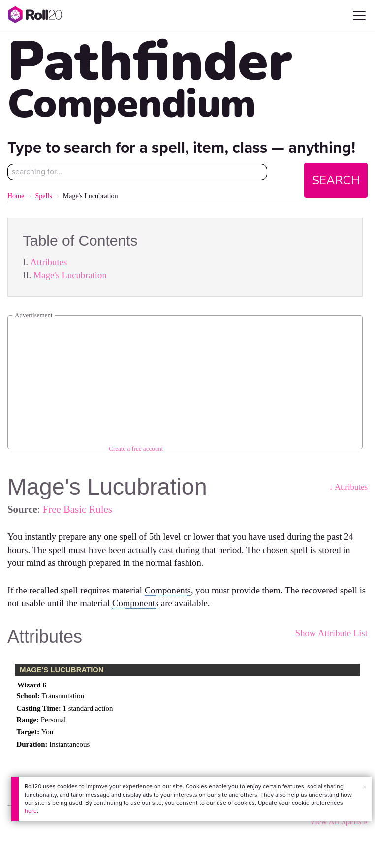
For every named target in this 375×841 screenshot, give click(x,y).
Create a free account (136, 448)
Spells (43, 196)
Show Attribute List (331, 633)
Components (168, 590)
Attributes (49, 262)
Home (15, 196)
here (31, 811)
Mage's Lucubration (70, 275)
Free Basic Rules (77, 509)
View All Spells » (339, 821)
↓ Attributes (348, 487)
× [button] (365, 787)
